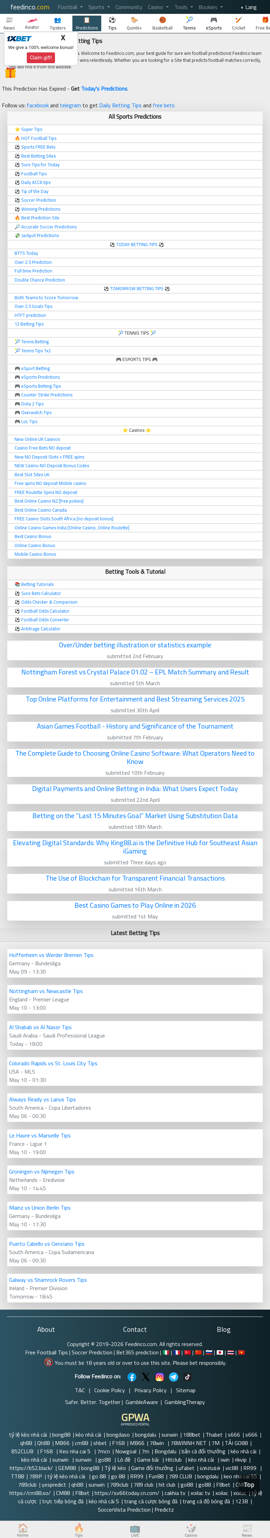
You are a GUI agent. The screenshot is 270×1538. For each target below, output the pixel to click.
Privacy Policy (150, 1390)
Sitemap (186, 1390)
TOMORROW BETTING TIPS (137, 288)
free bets (164, 105)
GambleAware (142, 1402)
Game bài (148, 1459)
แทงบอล (210, 1468)
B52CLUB (23, 1451)
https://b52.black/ (31, 1468)
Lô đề (124, 1459)
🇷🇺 (209, 1352)
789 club (143, 1484)
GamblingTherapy (185, 1402)
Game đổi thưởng (152, 1468)
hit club (167, 1484)
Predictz (164, 1509)
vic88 (231, 1468)
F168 (118, 1443)
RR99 (250, 1468)
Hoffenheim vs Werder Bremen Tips (51, 955)
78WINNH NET (188, 1443)
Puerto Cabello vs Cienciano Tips (47, 1243)
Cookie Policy (109, 1390)
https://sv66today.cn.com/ (127, 1493)
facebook (38, 105)
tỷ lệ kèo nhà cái (28, 1434)
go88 (105, 1459)
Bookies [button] (209, 7)
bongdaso (118, 1434)
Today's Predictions (104, 88)
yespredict (54, 1484)
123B (241, 1501)
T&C (80, 1390)
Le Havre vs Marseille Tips (40, 1135)
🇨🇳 (198, 1352)
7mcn (103, 1451)
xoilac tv (200, 1493)
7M (216, 1443)
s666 (234, 1434)
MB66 (62, 1443)
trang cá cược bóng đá (150, 1501)
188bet (191, 1434)
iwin (225, 1459)
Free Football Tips (46, 1352)
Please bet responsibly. (200, 1363)
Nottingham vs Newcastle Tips (46, 991)
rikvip (241, 1459)
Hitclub (174, 1459)
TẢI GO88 (236, 1443)
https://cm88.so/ (30, 1493)
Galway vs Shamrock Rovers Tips (48, 1280)
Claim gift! (41, 57)
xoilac (221, 1493)
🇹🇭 (230, 1352)
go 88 (99, 1476)
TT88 (17, 1476)
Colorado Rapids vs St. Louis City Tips (53, 1063)
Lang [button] (250, 7)
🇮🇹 (165, 1352)
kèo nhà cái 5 (104, 1501)
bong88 (61, 1434)
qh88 (26, 1443)
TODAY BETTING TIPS (137, 244)
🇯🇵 (219, 1352)
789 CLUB (180, 1476)
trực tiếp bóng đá (63, 1501)
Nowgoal (125, 1451)
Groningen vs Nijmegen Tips (41, 1171)
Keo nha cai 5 (75, 1451)
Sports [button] (97, 7)
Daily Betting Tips (120, 105)
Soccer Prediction (92, 1352)
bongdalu (145, 1434)
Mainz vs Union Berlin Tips (40, 1207)
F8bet (223, 1484)
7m (145, 1451)
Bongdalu (165, 1451)
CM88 (63, 1493)
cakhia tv (175, 1493)
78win (157, 1443)
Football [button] (68, 7)
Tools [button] (181, 7)
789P (35, 1476)
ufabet (186, 1468)
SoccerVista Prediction (124, 1509)
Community (129, 7)
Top (249, 1484)
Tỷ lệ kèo (115, 1468)
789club (27, 1484)
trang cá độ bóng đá (206, 1501)
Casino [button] (156, 7)
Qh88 (43, 1443)
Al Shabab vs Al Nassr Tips (40, 1027)
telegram (70, 105)
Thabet (214, 1434)
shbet (100, 1443)
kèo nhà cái (88, 1434)
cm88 (81, 1443)
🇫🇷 (176, 1352)
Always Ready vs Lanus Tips (42, 1099)
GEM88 (67, 1468)
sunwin (169, 1434)
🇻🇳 (241, 1352)
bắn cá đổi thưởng (203, 1451)
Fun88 (156, 1476)
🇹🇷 (187, 1352)
